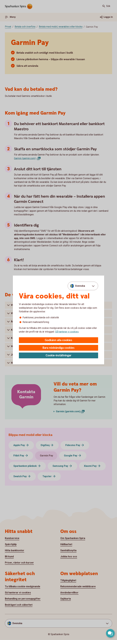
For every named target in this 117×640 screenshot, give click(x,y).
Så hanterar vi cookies (67, 331)
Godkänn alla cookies (58, 340)
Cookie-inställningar (58, 355)
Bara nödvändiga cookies (58, 348)
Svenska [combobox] (80, 285)
